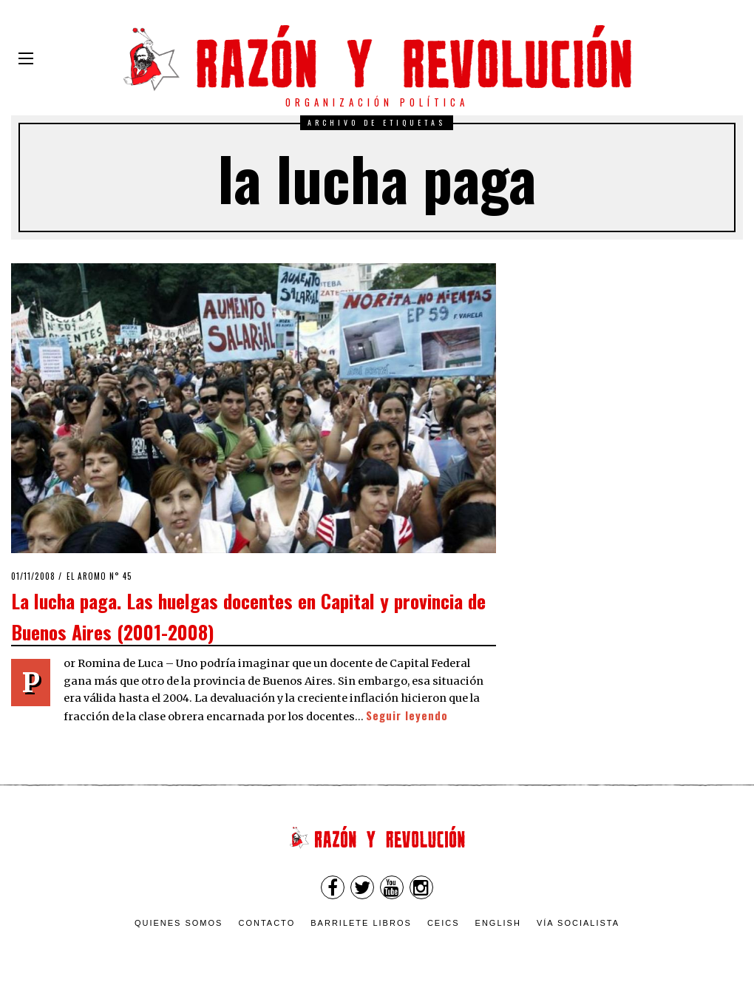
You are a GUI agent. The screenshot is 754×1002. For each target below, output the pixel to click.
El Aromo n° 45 (99, 576)
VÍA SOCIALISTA (578, 922)
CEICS (443, 922)
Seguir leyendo (407, 715)
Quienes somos (179, 922)
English (498, 922)
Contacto (266, 922)
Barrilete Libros (361, 922)
